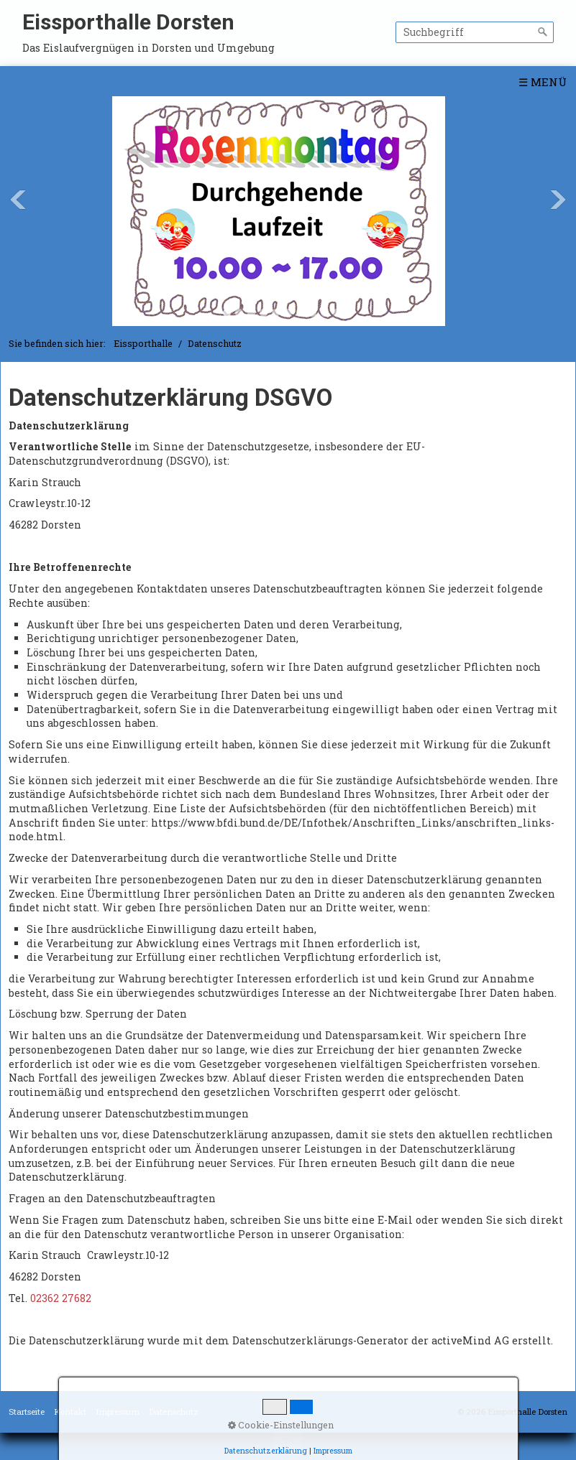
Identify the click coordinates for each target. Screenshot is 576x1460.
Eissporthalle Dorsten (128, 21)
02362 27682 (60, 1298)
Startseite (27, 1411)
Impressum (118, 1411)
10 (337, 313)
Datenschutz (173, 1411)
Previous (18, 200)
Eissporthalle (143, 343)
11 (349, 313)
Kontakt (70, 1411)
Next (558, 200)
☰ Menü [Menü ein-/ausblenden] (542, 82)
